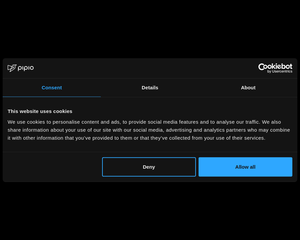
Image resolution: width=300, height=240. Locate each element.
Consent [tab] (52, 87)
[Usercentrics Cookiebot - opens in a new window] (263, 68)
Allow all (245, 166)
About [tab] (248, 87)
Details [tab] (150, 87)
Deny (149, 166)
